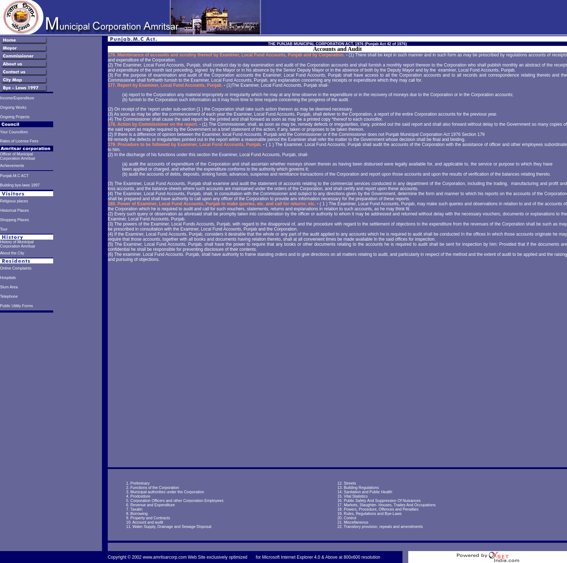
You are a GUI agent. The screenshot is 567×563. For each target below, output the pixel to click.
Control (350, 518)
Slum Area (9, 287)
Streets (350, 483)
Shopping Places (14, 220)
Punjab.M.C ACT (14, 175)
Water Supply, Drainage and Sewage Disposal (171, 526)
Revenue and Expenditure (153, 505)
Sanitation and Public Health (368, 492)
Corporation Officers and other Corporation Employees (177, 500)
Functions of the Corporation (155, 487)
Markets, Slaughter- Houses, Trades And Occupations (390, 505)
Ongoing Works (13, 107)
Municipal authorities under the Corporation (167, 492)
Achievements (12, 165)
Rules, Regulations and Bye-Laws (373, 513)
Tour (4, 229)
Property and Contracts (150, 518)
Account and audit (147, 522)
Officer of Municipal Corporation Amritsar (17, 156)
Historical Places (14, 210)
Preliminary (140, 483)
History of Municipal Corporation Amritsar (17, 244)
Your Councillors (14, 132)
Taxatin (136, 509)
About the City (12, 253)
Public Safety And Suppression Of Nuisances (382, 500)
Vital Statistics (356, 496)
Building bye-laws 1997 (20, 185)
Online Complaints (15, 268)
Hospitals (8, 277)
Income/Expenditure (17, 98)
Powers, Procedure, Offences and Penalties (381, 509)
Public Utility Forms (16, 306)
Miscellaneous (355, 522)
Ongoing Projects (15, 117)
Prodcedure (140, 496)
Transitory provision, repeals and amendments (383, 526)
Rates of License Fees (19, 141)
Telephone (9, 296)
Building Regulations (361, 487)
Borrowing (139, 513)
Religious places (14, 201)
